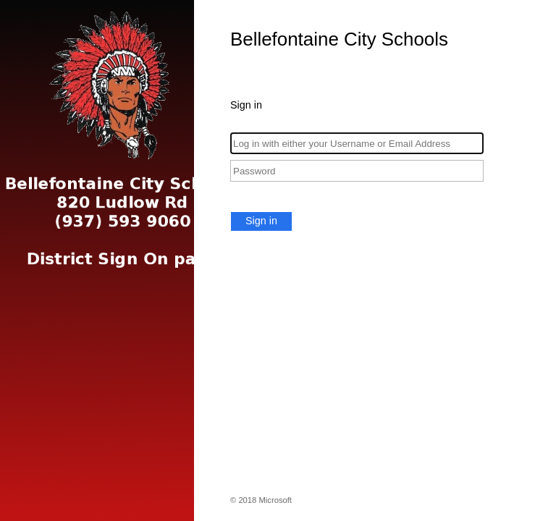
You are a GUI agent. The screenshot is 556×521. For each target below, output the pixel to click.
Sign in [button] (261, 220)
